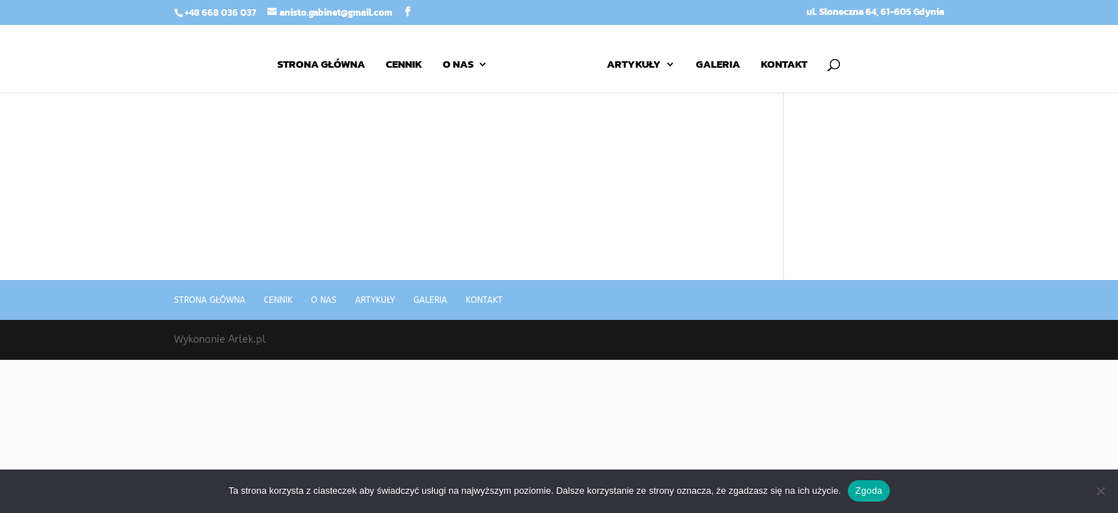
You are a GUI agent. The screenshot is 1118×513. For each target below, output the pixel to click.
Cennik (404, 65)
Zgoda (868, 490)
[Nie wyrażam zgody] (1100, 491)
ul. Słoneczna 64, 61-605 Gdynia (875, 13)
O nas (458, 65)
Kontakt (784, 65)
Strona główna (321, 65)
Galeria (718, 65)
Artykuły (634, 65)
